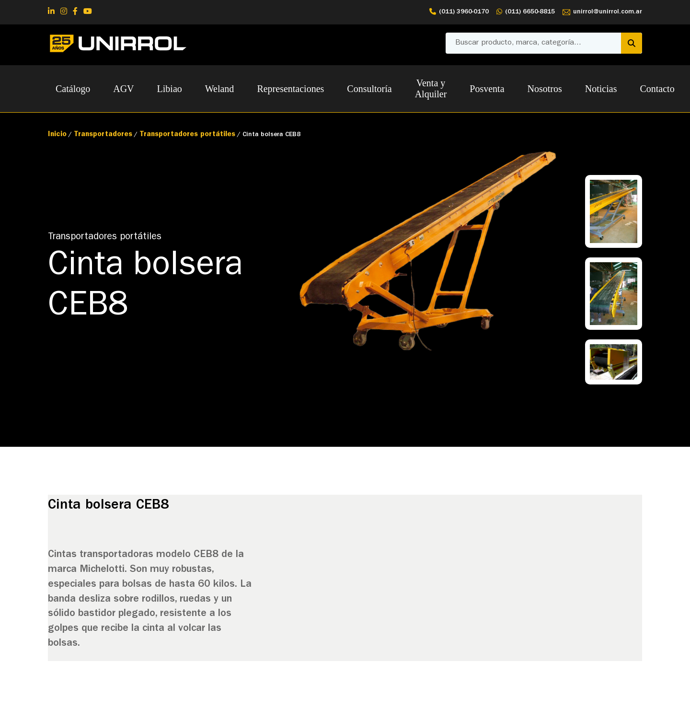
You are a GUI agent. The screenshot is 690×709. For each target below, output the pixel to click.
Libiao (169, 88)
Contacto (657, 88)
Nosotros (545, 88)
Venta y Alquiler (431, 88)
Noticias (601, 88)
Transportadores (103, 135)
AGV (123, 88)
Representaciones (290, 88)
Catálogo (73, 88)
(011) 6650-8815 (525, 12)
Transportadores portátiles (187, 135)
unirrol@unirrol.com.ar (602, 12)
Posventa (487, 88)
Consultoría (369, 88)
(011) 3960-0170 (459, 12)
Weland (219, 88)
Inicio (57, 135)
